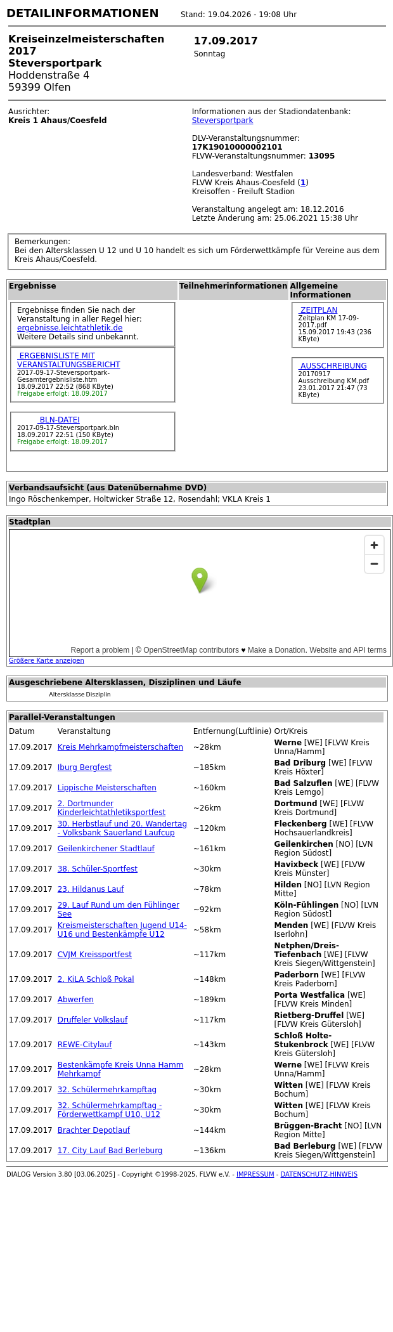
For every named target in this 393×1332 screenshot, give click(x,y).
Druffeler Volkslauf (93, 1019)
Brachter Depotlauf (94, 1130)
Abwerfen (76, 999)
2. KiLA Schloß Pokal (96, 979)
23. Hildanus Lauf (91, 889)
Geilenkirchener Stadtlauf (106, 848)
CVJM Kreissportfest (95, 954)
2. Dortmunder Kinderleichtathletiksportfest (111, 808)
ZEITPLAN (318, 310)
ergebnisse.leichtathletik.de (70, 327)
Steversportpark (223, 120)
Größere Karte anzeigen (46, 660)
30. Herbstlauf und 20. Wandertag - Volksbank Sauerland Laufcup (122, 828)
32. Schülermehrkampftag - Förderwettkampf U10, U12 (110, 1110)
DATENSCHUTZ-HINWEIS (319, 1174)
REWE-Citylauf (85, 1044)
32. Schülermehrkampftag (107, 1089)
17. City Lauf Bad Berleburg (110, 1150)
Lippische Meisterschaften (107, 787)
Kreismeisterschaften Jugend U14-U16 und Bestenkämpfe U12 (122, 930)
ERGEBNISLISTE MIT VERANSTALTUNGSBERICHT (68, 360)
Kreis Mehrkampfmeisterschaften (120, 747)
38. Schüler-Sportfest (98, 869)
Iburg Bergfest (85, 767)
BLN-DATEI (58, 419)
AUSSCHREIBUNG (333, 366)
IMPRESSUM (255, 1174)
